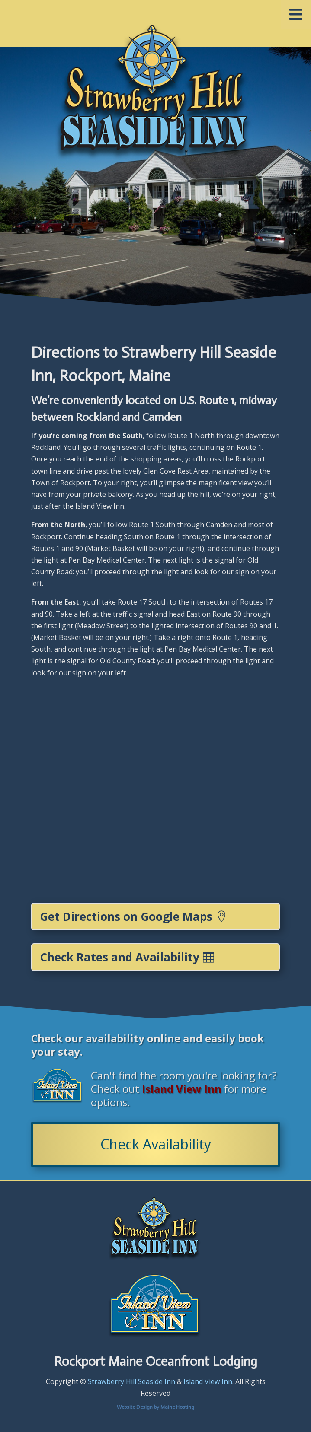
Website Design (135, 1407)
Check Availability (155, 1144)
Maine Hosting (177, 1407)
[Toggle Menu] (296, 14)
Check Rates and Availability (119, 957)
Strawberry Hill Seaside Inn (131, 1381)
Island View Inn (207, 1381)
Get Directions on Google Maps (126, 916)
